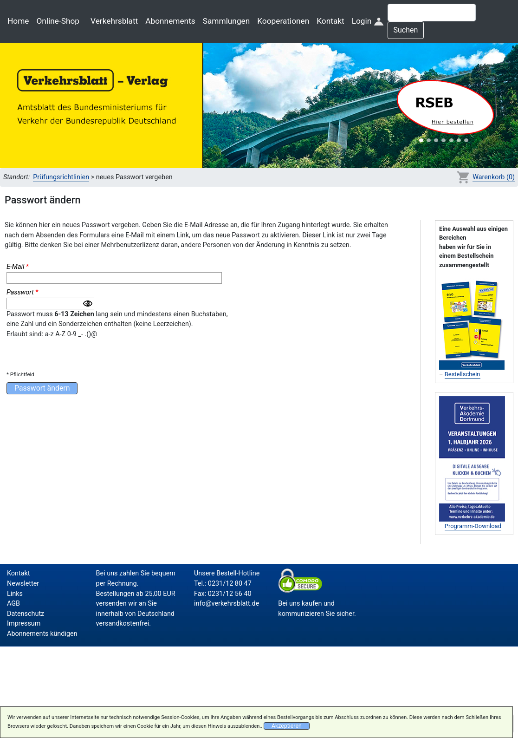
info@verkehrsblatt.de (226, 603)
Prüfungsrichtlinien (61, 177)
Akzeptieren (287, 726)
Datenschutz (25, 614)
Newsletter (23, 584)
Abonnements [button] (170, 21)
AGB (13, 603)
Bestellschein (462, 374)
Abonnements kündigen (42, 634)
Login (368, 21)
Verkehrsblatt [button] (114, 21)
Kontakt (330, 21)
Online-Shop (57, 21)
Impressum (23, 623)
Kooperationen (283, 21)
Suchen (406, 30)
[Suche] (432, 12)
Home (18, 21)
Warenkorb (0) (494, 177)
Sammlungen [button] (226, 21)
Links (15, 594)
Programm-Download (473, 525)
